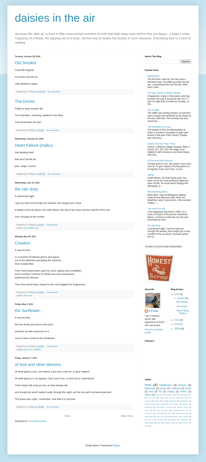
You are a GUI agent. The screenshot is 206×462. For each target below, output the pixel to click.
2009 (177, 328)
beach (163, 388)
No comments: (54, 92)
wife (176, 423)
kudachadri (177, 410)
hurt (154, 410)
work (146, 426)
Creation (22, 243)
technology (149, 423)
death (176, 404)
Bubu (158, 395)
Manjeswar (150, 388)
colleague (172, 401)
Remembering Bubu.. (158, 191)
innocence (165, 410)
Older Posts (127, 416)
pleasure (170, 416)
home (147, 410)
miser (169, 413)
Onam (162, 398)
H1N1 (189, 395)
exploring (148, 407)
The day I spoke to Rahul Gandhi (164, 93)
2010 (177, 324)
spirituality (172, 420)
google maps (182, 407)
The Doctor (25, 101)
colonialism (184, 401)
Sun (30, 349)
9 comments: (52, 225)
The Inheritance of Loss (159, 127)
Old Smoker (25, 62)
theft (159, 423)
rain (37, 228)
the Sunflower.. (28, 310)
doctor (188, 388)
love (25, 228)
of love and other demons (38, 364)
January (181, 298)
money (182, 385)
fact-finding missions (164, 407)
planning (160, 416)
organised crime (181, 413)
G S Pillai (153, 311)
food (151, 391)
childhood (175, 388)
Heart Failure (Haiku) (34, 145)
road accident (158, 420)
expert (185, 404)
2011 (177, 320)
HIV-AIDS (152, 398)
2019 (177, 294)
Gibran (151, 175)
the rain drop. (27, 189)
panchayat (149, 416)
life (160, 391)
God (25, 295)
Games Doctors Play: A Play (161, 143)
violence (168, 423)
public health (183, 416)
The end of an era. (157, 208)
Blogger (116, 445)
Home (68, 416)
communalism (150, 404)
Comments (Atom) (37, 421)
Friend (165, 395)
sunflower (37, 349)
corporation (164, 404)
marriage (160, 413)
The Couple (153, 110)
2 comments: (52, 346)
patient (148, 394)
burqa (157, 401)
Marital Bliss (154, 76)
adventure (180, 398)
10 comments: (53, 407)
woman (185, 423)
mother (31, 228)
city (164, 401)
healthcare (165, 385)
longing (170, 391)
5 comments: (52, 292)
